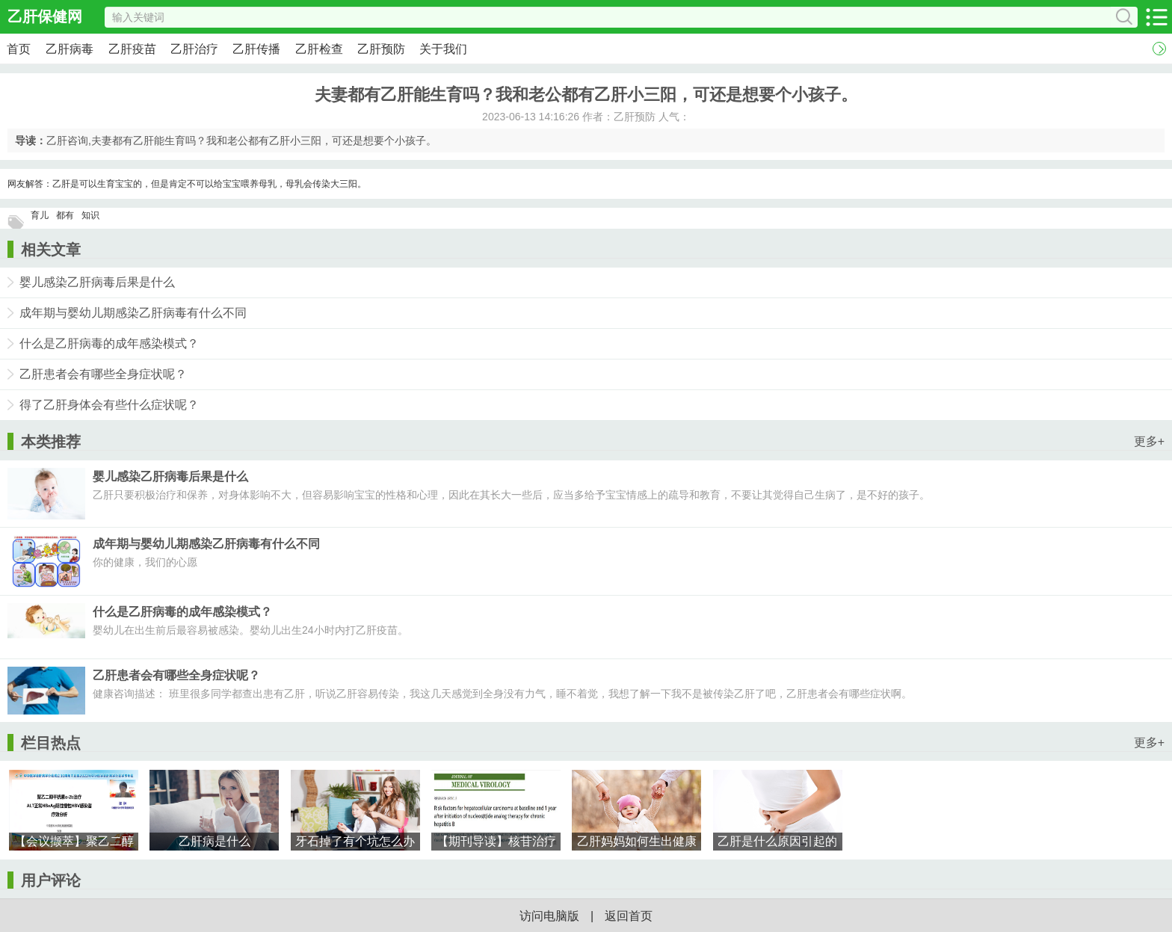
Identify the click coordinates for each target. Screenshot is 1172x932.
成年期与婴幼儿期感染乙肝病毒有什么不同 (133, 312)
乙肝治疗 (194, 49)
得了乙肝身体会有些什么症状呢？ (109, 404)
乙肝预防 (381, 49)
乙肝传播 (256, 49)
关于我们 (443, 49)
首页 (19, 49)
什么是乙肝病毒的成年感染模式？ (109, 343)
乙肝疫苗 (132, 49)
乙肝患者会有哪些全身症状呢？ (103, 374)
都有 (65, 215)
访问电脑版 (549, 916)
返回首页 (629, 916)
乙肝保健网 (44, 16)
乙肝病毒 (69, 49)
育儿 (40, 215)
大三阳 (343, 184)
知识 (90, 215)
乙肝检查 (319, 49)
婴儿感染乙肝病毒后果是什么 (97, 282)
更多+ (1149, 441)
